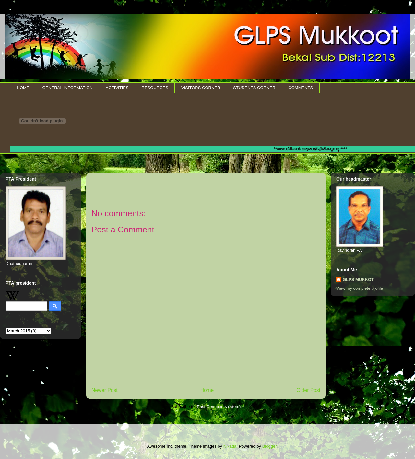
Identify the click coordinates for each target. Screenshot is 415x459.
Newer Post (104, 390)
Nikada (229, 446)
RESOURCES (155, 87)
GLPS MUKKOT (358, 279)
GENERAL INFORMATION (67, 87)
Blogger (269, 446)
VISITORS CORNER (200, 87)
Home (207, 390)
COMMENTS (300, 87)
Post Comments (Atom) (219, 406)
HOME (23, 87)
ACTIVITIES (117, 87)
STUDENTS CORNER (254, 87)
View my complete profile (359, 288)
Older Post (308, 390)
